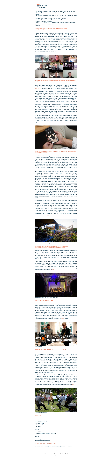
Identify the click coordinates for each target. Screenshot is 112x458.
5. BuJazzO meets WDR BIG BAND (43, 21)
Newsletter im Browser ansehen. (56, 0)
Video (62, 318)
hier (48, 215)
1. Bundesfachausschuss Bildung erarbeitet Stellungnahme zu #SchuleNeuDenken (55, 11)
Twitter (54, 443)
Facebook (42, 443)
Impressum (37, 25)
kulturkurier (58, 455)
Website (37, 443)
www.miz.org (38, 88)
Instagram (49, 443)
